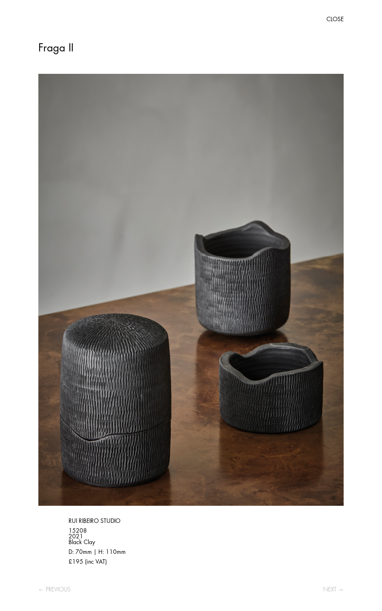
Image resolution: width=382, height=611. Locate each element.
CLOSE (335, 19)
